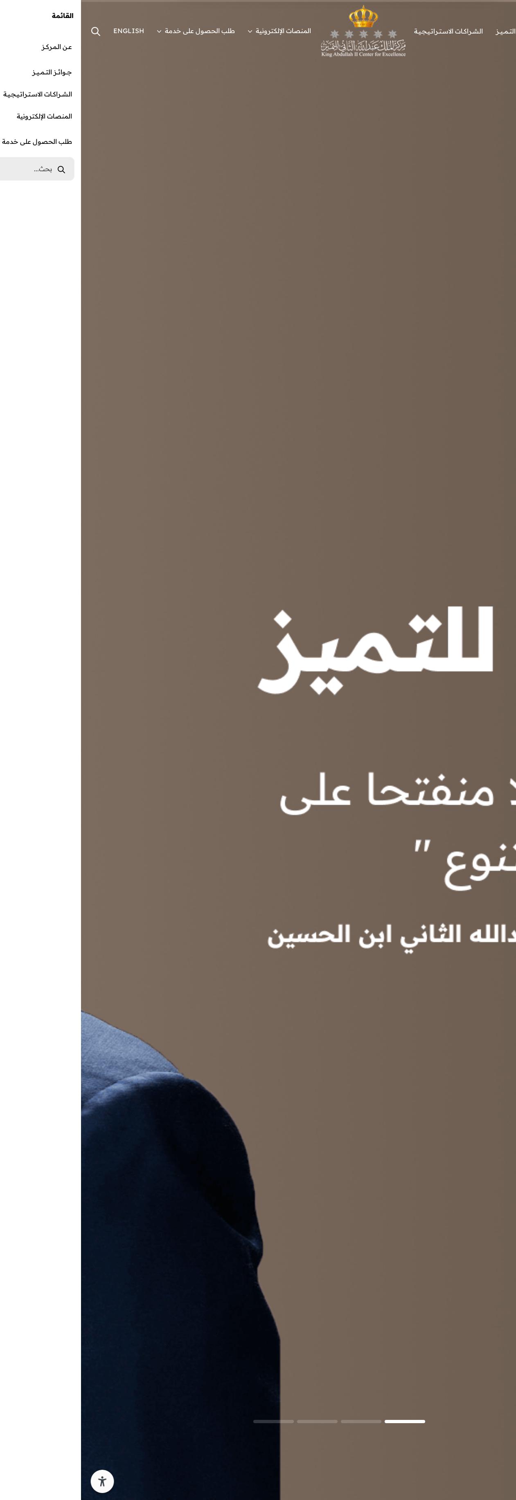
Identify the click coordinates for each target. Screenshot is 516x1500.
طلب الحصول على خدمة (115, 31)
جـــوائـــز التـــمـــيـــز (435, 31)
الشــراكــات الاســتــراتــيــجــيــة (367, 31)
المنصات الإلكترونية (198, 31)
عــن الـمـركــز (487, 31)
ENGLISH (47, 31)
